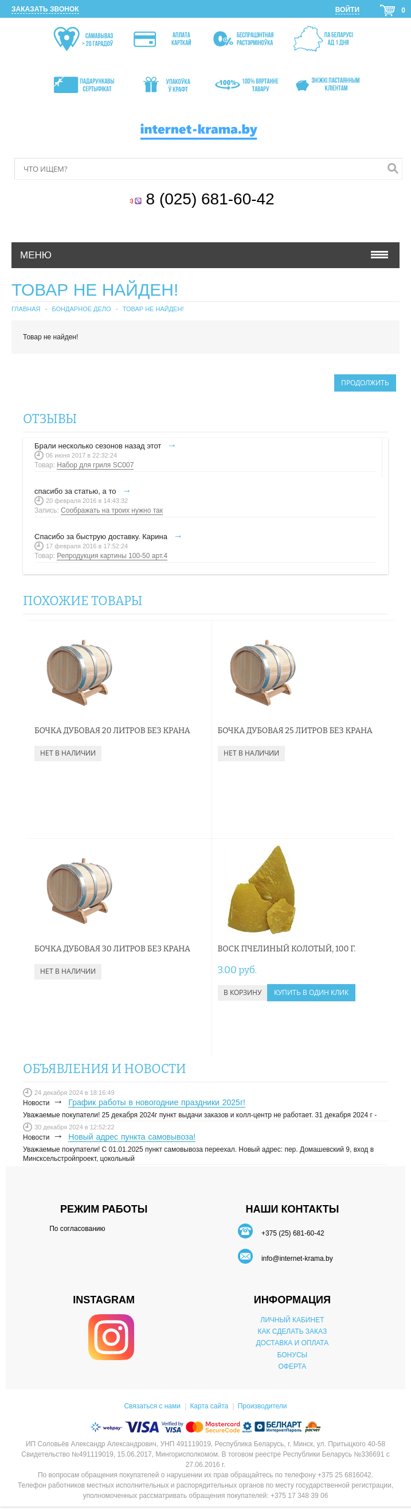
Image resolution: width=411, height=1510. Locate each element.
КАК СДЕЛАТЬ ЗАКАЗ (292, 1331)
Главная (25, 308)
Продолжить (365, 383)
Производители (262, 1406)
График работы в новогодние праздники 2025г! (156, 1102)
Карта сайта (209, 1406)
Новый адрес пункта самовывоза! (131, 1136)
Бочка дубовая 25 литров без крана (295, 730)
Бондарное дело (81, 308)
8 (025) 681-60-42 (213, 199)
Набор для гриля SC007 (95, 465)
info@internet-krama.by (297, 1259)
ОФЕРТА (292, 1366)
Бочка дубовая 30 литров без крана (112, 949)
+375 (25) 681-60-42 (292, 1233)
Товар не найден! (153, 308)
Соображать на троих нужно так (112, 510)
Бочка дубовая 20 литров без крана (112, 730)
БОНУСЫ (292, 1355)
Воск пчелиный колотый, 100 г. (287, 949)
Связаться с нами (152, 1406)
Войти (347, 10)
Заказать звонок (45, 9)
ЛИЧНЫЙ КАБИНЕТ (292, 1320)
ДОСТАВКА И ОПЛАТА (292, 1343)
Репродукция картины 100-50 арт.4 (112, 556)
